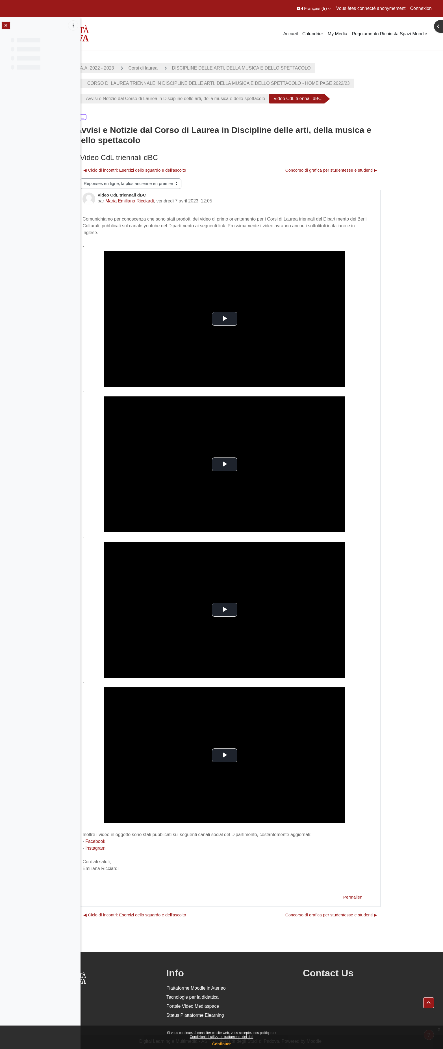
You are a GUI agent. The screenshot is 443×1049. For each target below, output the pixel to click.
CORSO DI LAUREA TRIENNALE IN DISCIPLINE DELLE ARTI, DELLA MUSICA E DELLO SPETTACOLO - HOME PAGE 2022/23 (249, 83)
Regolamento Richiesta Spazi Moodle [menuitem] (389, 33)
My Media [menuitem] (337, 33)
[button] (314, 8)
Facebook (126, 841)
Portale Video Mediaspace (234, 1006)
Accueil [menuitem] (290, 33)
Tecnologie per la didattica (234, 997)
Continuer (221, 1044)
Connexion (421, 8)
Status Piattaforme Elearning (237, 1015)
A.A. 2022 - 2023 (129, 68)
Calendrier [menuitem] (312, 33)
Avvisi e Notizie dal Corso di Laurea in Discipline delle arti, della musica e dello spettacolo (207, 98)
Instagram (127, 848)
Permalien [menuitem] (384, 897)
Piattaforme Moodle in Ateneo (237, 988)
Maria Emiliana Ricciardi (161, 200)
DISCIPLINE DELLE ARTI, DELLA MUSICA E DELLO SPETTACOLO (272, 68)
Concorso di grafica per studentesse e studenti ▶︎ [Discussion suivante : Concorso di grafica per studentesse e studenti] (363, 170)
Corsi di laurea (174, 68)
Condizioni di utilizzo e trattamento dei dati (221, 1037)
